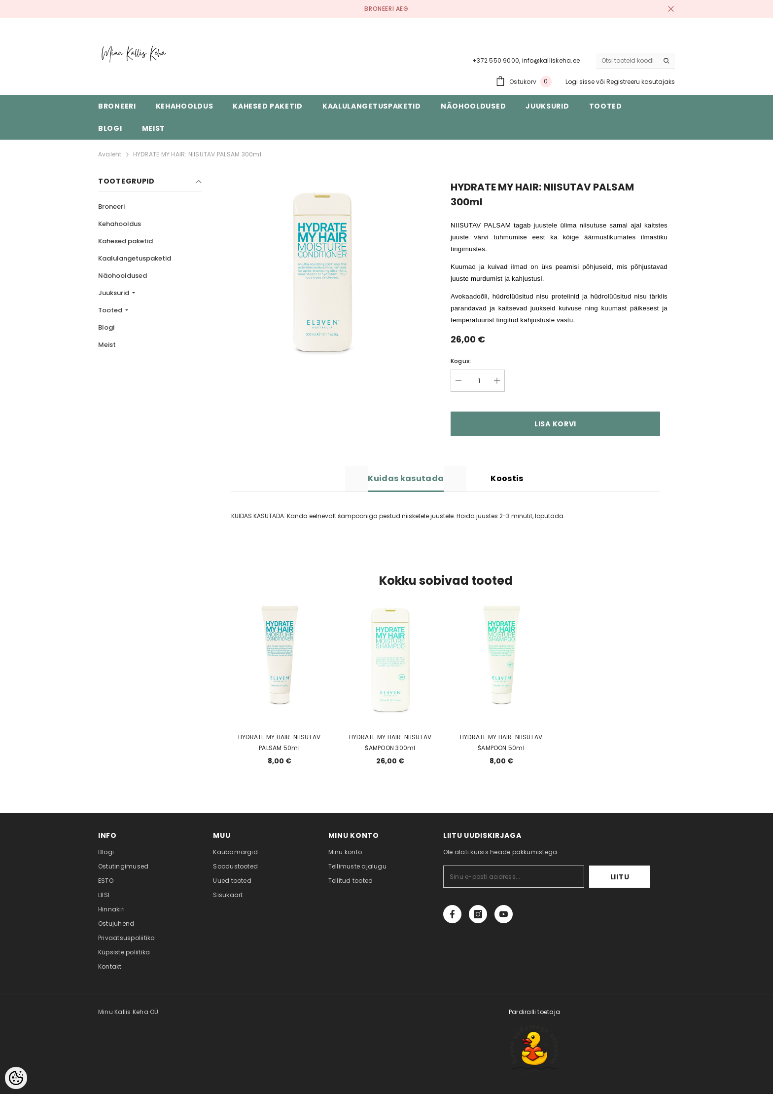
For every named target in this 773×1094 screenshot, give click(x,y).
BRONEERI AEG (386, 8)
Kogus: (461, 361)
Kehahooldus (119, 223)
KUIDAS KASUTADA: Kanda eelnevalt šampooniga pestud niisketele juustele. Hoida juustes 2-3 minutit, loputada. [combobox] (398, 516)
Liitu (620, 877)
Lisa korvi (555, 424)
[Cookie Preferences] (16, 1078)
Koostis (507, 478)
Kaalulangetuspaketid (134, 258)
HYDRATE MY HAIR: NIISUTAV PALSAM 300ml (197, 154)
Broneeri (111, 206)
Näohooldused (122, 275)
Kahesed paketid (125, 241)
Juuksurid (114, 293)
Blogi (106, 327)
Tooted (111, 310)
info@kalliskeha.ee (551, 60)
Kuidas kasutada (406, 478)
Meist (107, 344)
